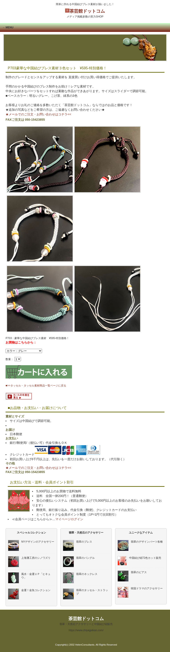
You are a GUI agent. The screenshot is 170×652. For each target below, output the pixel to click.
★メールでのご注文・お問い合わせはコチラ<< (38, 114)
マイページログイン (69, 519)
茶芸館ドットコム (85, 13)
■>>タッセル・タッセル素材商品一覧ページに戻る (36, 385)
